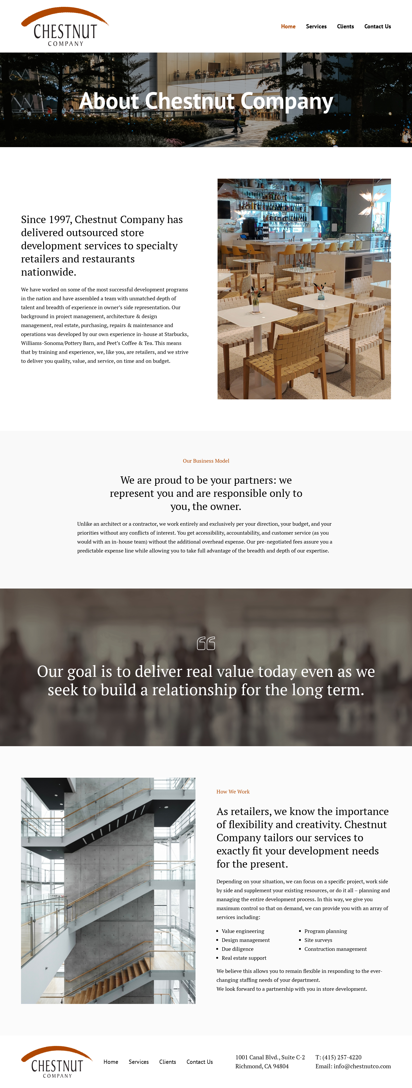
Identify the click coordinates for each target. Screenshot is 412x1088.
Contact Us (377, 26)
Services (316, 26)
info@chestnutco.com (362, 1066)
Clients (345, 26)
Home (288, 26)
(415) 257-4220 (342, 1057)
